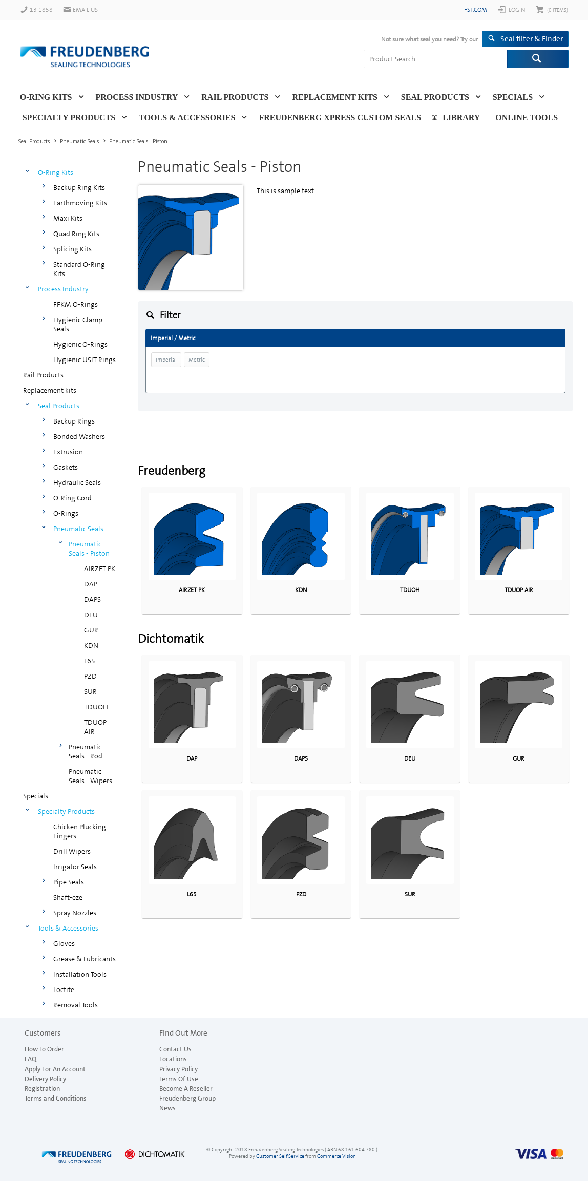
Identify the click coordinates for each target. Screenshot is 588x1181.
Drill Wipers (72, 851)
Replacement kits (334, 97)
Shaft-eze (67, 897)
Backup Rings (74, 421)
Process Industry (137, 97)
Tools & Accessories (187, 117)
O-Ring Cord (72, 497)
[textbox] (435, 59)
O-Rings (65, 513)
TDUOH (96, 706)
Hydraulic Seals (77, 482)
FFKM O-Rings (75, 304)
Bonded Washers (79, 436)
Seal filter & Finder (531, 39)
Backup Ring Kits (79, 187)
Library (461, 117)
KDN (91, 645)
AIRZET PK (99, 568)
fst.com (475, 10)
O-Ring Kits (46, 97)
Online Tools (526, 117)
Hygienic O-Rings (80, 344)
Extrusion (68, 451)
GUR (91, 630)
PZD (90, 676)
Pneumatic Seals (78, 528)
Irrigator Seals (75, 866)
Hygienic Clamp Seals (77, 324)
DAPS (92, 599)
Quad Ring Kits (76, 233)
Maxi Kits (67, 218)
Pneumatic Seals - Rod (85, 751)
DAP (90, 583)
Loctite (63, 989)
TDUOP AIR (95, 727)
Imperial (166, 360)
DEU (91, 614)
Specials (513, 97)
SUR (90, 691)
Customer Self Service (280, 1156)
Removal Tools (75, 1004)
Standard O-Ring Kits (79, 269)
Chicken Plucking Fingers (79, 831)
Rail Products (234, 97)
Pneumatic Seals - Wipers (90, 776)
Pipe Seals (68, 882)
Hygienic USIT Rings (84, 359)
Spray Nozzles (74, 912)
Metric (196, 360)
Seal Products (435, 97)
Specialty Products (69, 117)
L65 (89, 660)
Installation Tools (80, 974)
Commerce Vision (336, 1156)
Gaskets (65, 467)
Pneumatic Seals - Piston (89, 548)
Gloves (64, 943)
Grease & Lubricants (84, 958)
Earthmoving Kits (80, 202)
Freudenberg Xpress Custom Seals (340, 117)
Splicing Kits (72, 249)
